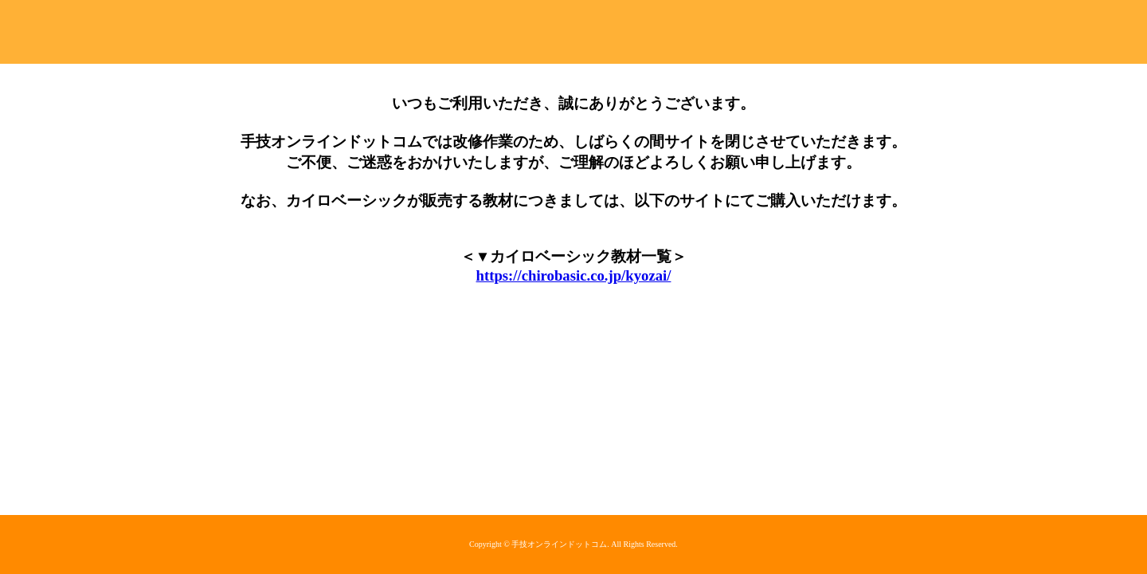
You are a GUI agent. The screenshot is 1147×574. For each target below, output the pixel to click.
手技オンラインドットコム (573, 32)
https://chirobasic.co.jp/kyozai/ (573, 275)
